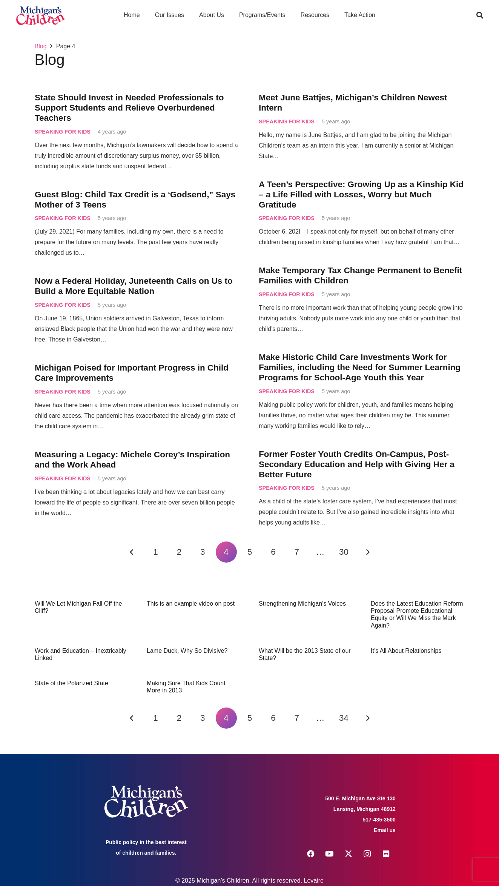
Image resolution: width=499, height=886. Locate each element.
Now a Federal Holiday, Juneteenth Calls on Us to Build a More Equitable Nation (134, 286)
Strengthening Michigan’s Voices (302, 603)
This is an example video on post (191, 603)
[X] (348, 853)
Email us (385, 830)
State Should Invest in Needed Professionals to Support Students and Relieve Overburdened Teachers (129, 108)
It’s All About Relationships (406, 651)
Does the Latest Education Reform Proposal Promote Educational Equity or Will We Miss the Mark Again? (417, 614)
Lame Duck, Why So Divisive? (187, 651)
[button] (479, 15)
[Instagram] (367, 853)
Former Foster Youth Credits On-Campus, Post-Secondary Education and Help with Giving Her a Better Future (356, 464)
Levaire (314, 880)
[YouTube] (329, 853)
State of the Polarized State (71, 683)
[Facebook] (310, 853)
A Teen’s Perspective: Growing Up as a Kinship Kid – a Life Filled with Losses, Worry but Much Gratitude (361, 194)
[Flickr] (386, 853)
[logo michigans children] (40, 15)
